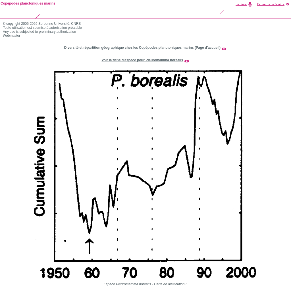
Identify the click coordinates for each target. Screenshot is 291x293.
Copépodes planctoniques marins (28, 3)
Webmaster (11, 36)
